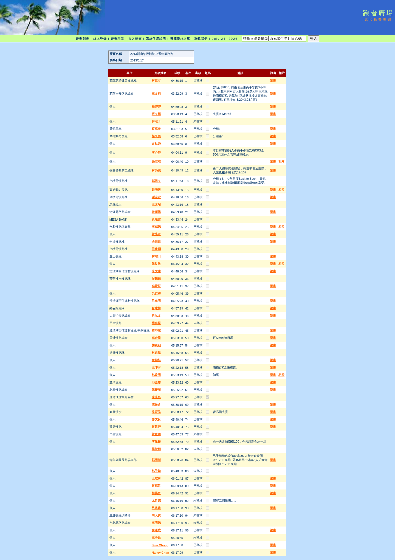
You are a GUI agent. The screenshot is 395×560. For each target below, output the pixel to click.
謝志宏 (156, 197)
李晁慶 (156, 441)
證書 (273, 80)
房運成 (156, 530)
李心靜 (156, 152)
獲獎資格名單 (180, 38)
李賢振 (156, 286)
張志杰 (156, 161)
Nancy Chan (160, 552)
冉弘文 (156, 315)
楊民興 (156, 136)
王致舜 (156, 478)
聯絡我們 (201, 38)
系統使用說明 (156, 38)
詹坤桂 (156, 360)
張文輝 (156, 114)
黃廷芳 (156, 426)
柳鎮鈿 (156, 345)
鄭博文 (156, 180)
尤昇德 (156, 500)
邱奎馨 (156, 382)
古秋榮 (156, 143)
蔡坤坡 (156, 330)
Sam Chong (160, 545)
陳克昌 (156, 397)
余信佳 (156, 241)
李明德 (156, 522)
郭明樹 (156, 459)
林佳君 (156, 80)
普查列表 (82, 38)
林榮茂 (156, 170)
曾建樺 (156, 308)
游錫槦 (156, 278)
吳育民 (156, 411)
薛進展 (156, 323)
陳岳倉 (156, 404)
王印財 (156, 367)
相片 (281, 161)
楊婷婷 (156, 106)
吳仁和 (156, 293)
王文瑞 (156, 204)
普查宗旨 (117, 38)
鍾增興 (156, 189)
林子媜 (156, 470)
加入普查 (135, 38)
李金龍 (156, 337)
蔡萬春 (156, 128)
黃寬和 (156, 434)
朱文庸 (156, 271)
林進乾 (156, 352)
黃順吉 (156, 219)
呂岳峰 (156, 508)
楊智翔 (156, 449)
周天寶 (156, 515)
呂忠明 (156, 300)
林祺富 (156, 493)
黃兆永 (156, 234)
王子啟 (156, 537)
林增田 (156, 256)
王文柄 (156, 93)
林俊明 (156, 374)
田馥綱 (156, 249)
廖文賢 (156, 419)
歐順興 (156, 211)
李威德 (156, 226)
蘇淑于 (156, 121)
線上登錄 (99, 38)
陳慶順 (156, 389)
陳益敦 (156, 263)
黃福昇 (156, 485)
